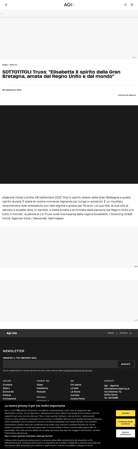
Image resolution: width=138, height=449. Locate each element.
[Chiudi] (135, 425)
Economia (8, 391)
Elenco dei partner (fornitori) (18, 446)
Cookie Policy (78, 398)
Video (40, 384)
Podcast (41, 391)
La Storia (75, 391)
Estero (6, 388)
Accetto (125, 413)
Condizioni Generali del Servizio (77, 370)
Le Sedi (74, 388)
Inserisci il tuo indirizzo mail (20, 358)
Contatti (75, 395)
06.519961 (113, 397)
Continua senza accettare (125, 422)
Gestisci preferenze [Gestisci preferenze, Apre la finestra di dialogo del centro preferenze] (126, 433)
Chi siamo (76, 384)
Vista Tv (13, 65)
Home (4, 65)
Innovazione (9, 398)
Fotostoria (42, 388)
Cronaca (7, 384)
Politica (7, 395)
